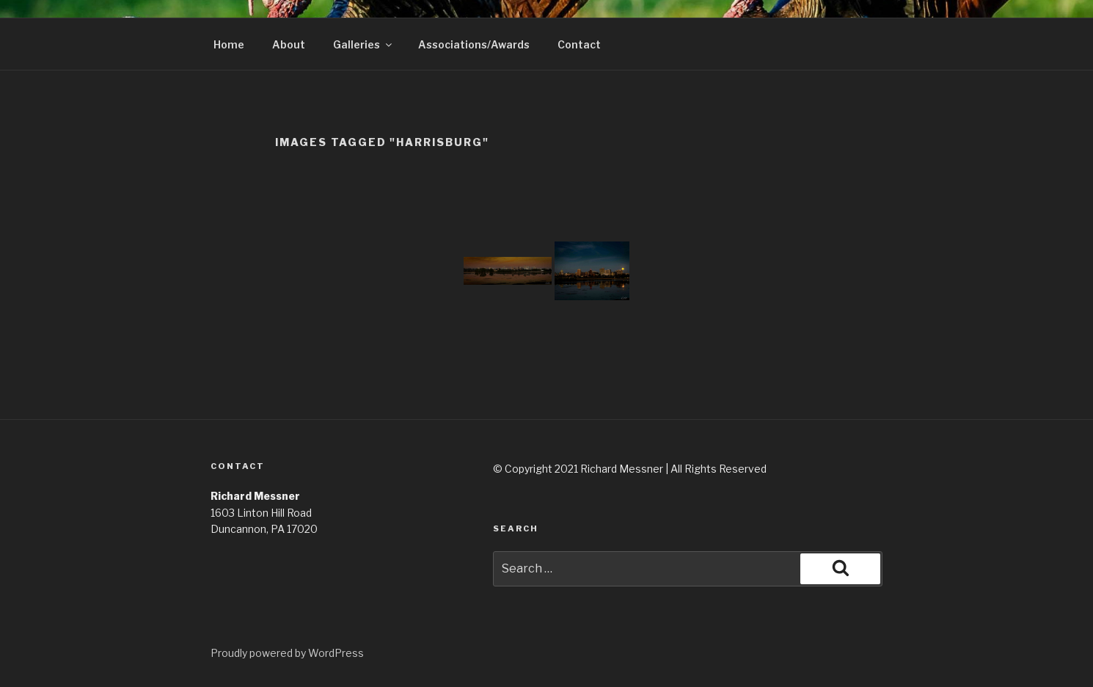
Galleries (363, 44)
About (288, 44)
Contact (579, 44)
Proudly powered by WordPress (287, 653)
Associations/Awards (474, 44)
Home (228, 44)
